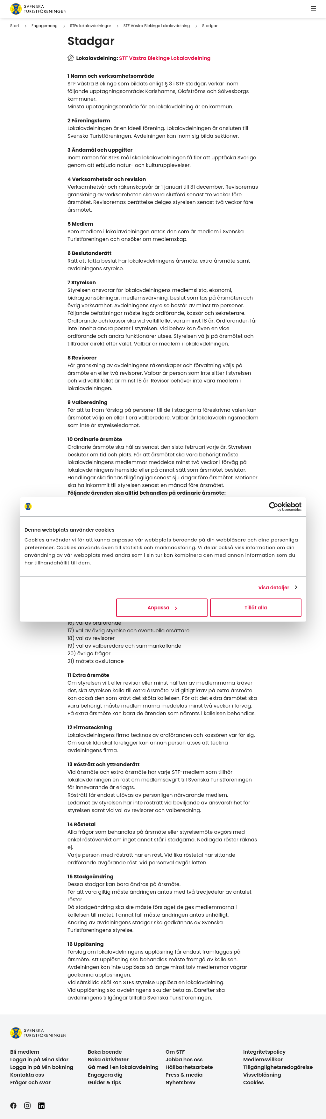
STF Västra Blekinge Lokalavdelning (157, 25)
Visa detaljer (273, 587)
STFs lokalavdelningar (90, 25)
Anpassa (162, 607)
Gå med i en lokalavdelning (123, 1067)
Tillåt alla (255, 607)
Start (14, 25)
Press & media (184, 1075)
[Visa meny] (313, 8)
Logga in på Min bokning (41, 1067)
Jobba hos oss (184, 1059)
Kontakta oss (27, 1075)
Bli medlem (24, 1052)
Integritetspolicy (264, 1052)
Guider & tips (104, 1082)
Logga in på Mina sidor (39, 1059)
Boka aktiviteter (108, 1059)
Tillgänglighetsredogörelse (278, 1067)
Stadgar (209, 25)
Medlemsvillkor (263, 1059)
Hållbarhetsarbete (189, 1067)
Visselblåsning (262, 1075)
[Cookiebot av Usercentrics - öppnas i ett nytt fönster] (273, 506)
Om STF (175, 1052)
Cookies (253, 1082)
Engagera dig (105, 1075)
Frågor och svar (30, 1082)
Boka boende (105, 1052)
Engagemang (45, 25)
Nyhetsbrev (180, 1082)
